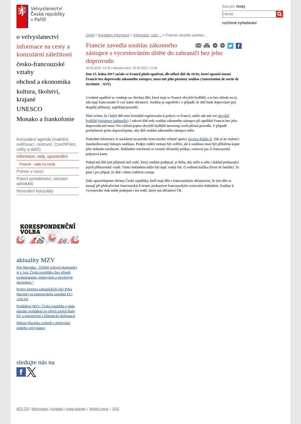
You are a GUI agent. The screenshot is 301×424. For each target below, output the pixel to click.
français (228, 6)
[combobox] (249, 14)
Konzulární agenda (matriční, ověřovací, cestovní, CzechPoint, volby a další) (46, 144)
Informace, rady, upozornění (42, 156)
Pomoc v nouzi (30, 171)
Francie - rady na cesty (37, 164)
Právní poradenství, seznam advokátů (42, 181)
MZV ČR (22, 408)
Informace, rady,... (147, 35)
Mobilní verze (98, 408)
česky (240, 6)
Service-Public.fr (200, 139)
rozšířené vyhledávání (239, 23)
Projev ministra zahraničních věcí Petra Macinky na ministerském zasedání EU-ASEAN (44, 294)
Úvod (90, 35)
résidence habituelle (113, 121)
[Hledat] (279, 14)
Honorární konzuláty (34, 191)
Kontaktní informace (114, 35)
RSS (116, 408)
